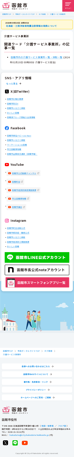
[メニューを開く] (68, 6)
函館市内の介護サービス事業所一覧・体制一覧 (36, 57)
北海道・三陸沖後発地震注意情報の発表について (31, 25)
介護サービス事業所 (58, 14)
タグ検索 (42, 14)
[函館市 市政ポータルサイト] (15, 6)
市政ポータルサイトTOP (25, 14)
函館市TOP (6, 14)
